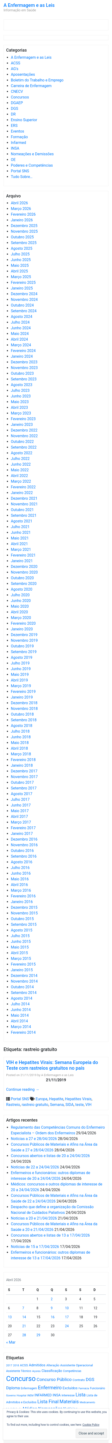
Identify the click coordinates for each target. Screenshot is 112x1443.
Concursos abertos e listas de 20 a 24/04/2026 (50, 1156)
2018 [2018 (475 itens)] (16, 1365)
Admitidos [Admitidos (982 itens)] (37, 1365)
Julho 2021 (20, 527)
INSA (15, 148)
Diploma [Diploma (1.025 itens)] (13, 1388)
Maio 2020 (20, 606)
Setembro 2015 (24, 924)
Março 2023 (21, 413)
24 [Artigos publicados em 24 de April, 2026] (67, 1326)
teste (79, 1104)
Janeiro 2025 (22, 288)
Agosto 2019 (21, 657)
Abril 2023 (19, 407)
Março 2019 (21, 686)
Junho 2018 (21, 737)
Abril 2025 (19, 271)
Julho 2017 (20, 799)
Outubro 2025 (22, 237)
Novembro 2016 (24, 845)
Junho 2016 (21, 873)
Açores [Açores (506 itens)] (36, 1371)
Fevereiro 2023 (23, 419)
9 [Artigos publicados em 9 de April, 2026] (52, 1308)
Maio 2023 (20, 402)
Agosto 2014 (21, 998)
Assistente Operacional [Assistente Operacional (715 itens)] (76, 1365)
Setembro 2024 (24, 311)
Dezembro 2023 (24, 362)
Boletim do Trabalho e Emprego (37, 80)
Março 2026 (21, 208)
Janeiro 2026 (22, 220)
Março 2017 (21, 822)
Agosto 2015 (21, 930)
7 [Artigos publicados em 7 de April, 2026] (23, 1308)
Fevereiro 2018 (23, 759)
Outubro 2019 (22, 646)
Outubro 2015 (22, 919)
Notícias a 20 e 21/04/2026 (34, 1218)
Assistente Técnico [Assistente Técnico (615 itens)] (18, 1371)
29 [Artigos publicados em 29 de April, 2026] (38, 1335)
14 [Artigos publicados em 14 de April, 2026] (24, 1317)
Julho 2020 (20, 595)
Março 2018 (21, 754)
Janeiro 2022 (22, 492)
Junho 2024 (21, 328)
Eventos (17, 131)
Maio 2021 (20, 538)
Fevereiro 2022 (23, 487)
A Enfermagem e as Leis (29, 5)
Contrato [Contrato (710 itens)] (79, 1380)
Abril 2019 (19, 680)
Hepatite (56, 1099)
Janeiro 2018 (22, 765)
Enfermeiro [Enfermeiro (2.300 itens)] (50, 1387)
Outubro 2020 (22, 578)
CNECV (17, 91)
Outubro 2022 (22, 441)
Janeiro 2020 (22, 629)
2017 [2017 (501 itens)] (9, 1365)
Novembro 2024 (24, 299)
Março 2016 (21, 890)
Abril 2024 (19, 339)
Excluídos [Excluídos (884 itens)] (69, 1388)
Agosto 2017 (21, 794)
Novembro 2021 (24, 504)
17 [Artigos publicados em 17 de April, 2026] (67, 1317)
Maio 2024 (20, 333)
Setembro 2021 (24, 515)
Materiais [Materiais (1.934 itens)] (69, 1401)
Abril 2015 (19, 953)
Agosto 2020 (21, 589)
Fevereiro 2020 (23, 623)
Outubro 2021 (22, 510)
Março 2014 (21, 1026)
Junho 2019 (21, 669)
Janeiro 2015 (22, 970)
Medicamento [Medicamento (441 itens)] (87, 1402)
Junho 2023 (21, 396)
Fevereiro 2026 (23, 214)
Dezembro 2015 (24, 907)
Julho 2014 (20, 1004)
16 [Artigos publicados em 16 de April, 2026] (52, 1317)
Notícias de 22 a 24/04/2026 (35, 1167)
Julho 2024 (20, 322)
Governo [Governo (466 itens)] (11, 1395)
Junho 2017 (21, 805)
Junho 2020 (21, 600)
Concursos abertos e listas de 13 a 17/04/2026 (50, 1235)
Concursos (20, 97)
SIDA (69, 1104)
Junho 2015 (21, 941)
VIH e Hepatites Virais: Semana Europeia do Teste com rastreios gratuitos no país (52, 1065)
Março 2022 (21, 481)
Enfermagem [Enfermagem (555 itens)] (29, 1388)
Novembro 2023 (24, 367)
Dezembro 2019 (24, 634)
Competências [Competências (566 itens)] (72, 1371)
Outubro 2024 (22, 305)
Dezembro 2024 (24, 294)
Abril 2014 (19, 1021)
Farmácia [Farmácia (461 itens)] (84, 1388)
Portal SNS (20, 171)
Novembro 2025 (24, 231)
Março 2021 (21, 549)
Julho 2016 (20, 867)
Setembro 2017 (24, 788)
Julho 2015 (20, 936)
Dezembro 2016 (24, 839)
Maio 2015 (20, 947)
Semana (57, 1104)
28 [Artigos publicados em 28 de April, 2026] (24, 1335)
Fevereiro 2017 (23, 828)
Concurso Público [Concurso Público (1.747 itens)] (54, 1379)
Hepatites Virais (78, 1099)
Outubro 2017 (22, 782)
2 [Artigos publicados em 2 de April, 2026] (52, 1299)
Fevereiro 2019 (23, 691)
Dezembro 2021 (24, 498)
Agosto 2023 (21, 385)
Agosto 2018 (21, 725)
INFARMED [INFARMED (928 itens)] (43, 1395)
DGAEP (17, 103)
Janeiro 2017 (22, 833)
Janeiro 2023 (22, 424)
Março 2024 (21, 345)
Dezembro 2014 (24, 975)
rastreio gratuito (35, 1104)
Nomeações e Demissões (32, 154)
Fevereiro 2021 (23, 555)
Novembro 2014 (24, 981)
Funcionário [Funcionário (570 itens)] (97, 1388)
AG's (14, 69)
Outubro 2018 (22, 714)
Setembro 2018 (24, 720)
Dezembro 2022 (24, 430)
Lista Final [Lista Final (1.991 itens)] (48, 1401)
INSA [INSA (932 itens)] (57, 1395)
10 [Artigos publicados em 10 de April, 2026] (67, 1308)
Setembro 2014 (24, 992)
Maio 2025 (20, 265)
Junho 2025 (21, 260)
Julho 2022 (20, 458)
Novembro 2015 (24, 913)
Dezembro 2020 (24, 566)
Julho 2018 (20, 731)
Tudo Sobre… (22, 176)
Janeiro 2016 (22, 902)
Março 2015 (21, 958)
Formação (19, 137)
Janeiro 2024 (22, 356)
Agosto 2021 (21, 521)
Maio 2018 (20, 742)
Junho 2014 (21, 1009)
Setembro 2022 (24, 447)
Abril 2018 (19, 748)
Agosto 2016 (21, 862)
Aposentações (23, 74)
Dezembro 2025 (24, 225)
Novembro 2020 (24, 572)
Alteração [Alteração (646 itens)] (52, 1365)
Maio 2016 (20, 879)
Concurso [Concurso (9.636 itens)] (21, 1379)
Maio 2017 (20, 811)
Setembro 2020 (24, 583)
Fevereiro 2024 (23, 350)
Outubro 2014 (22, 987)
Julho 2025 (20, 254)
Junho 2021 (21, 532)
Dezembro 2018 (24, 703)
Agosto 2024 (21, 316)
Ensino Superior (24, 120)
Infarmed (18, 142)
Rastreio (13, 1104)
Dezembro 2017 (24, 771)
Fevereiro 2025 (23, 282)
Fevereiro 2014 (23, 1032)
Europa (41, 1099)
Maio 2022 (20, 470)
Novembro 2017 (24, 777)
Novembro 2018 (24, 708)
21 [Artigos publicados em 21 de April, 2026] (24, 1326)
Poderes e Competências (32, 165)
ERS (14, 125)
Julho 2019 (20, 663)
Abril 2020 (19, 612)
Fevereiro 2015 (23, 964)
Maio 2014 (20, 1015)
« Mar (11, 1342)
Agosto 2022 (21, 453)
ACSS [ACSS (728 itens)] (24, 1365)
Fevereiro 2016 (23, 896)
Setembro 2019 (24, 652)
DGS (14, 108)
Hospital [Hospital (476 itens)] (21, 1395)
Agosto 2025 (21, 248)
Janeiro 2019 (22, 697)
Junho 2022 (21, 464)
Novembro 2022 (24, 436)
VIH (88, 1104)
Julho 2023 (20, 390)
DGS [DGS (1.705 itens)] (90, 1379)
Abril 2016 (19, 884)
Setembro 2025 (24, 242)
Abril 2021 (19, 544)
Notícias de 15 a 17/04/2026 (35, 1246)
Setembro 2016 (24, 856)
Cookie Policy (91, 1424)
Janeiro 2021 (22, 561)
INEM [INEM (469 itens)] (30, 1395)
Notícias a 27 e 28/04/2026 (34, 1138)
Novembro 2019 (24, 640)
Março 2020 (21, 617)
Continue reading (22, 1089)
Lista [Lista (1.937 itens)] (80, 1395)
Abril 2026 (19, 203)
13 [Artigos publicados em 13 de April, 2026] (10, 1317)
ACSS (15, 63)
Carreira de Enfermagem (31, 86)
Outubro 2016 (22, 850)
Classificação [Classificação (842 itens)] (51, 1371)
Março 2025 (21, 277)
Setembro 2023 (24, 379)
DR (13, 114)
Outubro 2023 (22, 373)
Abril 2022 (19, 475)
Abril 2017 (19, 816)
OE (13, 159)
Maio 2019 (20, 674)
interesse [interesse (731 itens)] (68, 1395)
